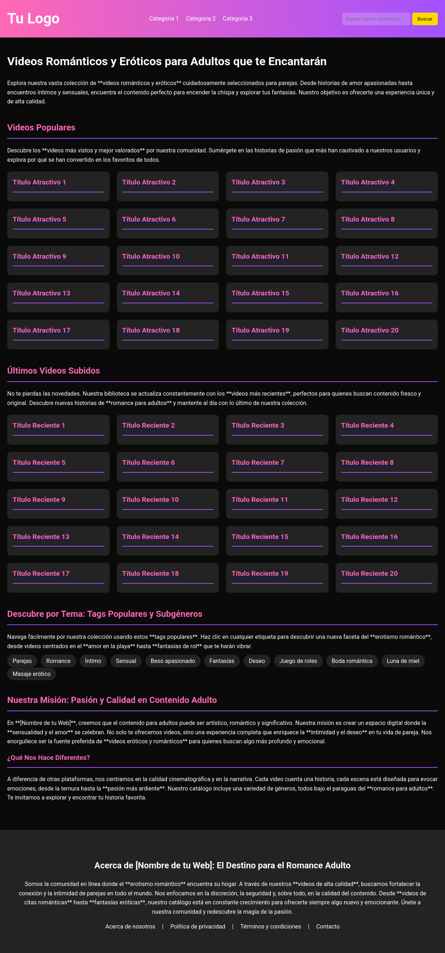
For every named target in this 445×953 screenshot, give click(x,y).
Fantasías (222, 661)
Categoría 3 (237, 18)
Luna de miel (403, 661)
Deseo (257, 661)
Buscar (425, 19)
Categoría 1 (164, 18)
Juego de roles (298, 661)
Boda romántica (352, 661)
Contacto (328, 926)
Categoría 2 (201, 18)
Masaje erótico (31, 674)
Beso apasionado (173, 661)
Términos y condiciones (271, 926)
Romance (58, 661)
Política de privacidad (197, 926)
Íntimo (93, 661)
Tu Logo (33, 18)
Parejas (22, 661)
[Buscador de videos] (376, 19)
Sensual (126, 661)
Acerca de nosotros (130, 926)
